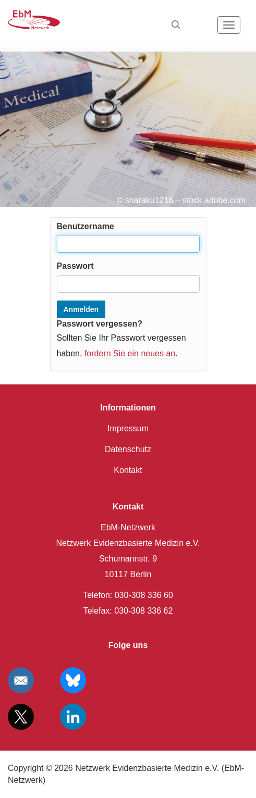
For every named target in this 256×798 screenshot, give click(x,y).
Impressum (128, 428)
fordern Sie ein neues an (129, 353)
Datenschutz (128, 449)
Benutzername (85, 226)
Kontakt (128, 470)
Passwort (75, 265)
